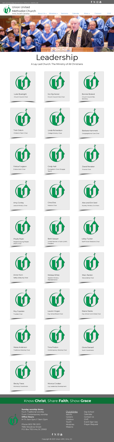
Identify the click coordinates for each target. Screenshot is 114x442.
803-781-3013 (34, 424)
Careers (69, 417)
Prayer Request (91, 424)
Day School (89, 412)
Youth (68, 422)
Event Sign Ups (91, 422)
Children (70, 419)
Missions (69, 427)
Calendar (88, 414)
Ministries (70, 424)
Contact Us (89, 417)
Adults (69, 414)
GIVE (86, 419)
